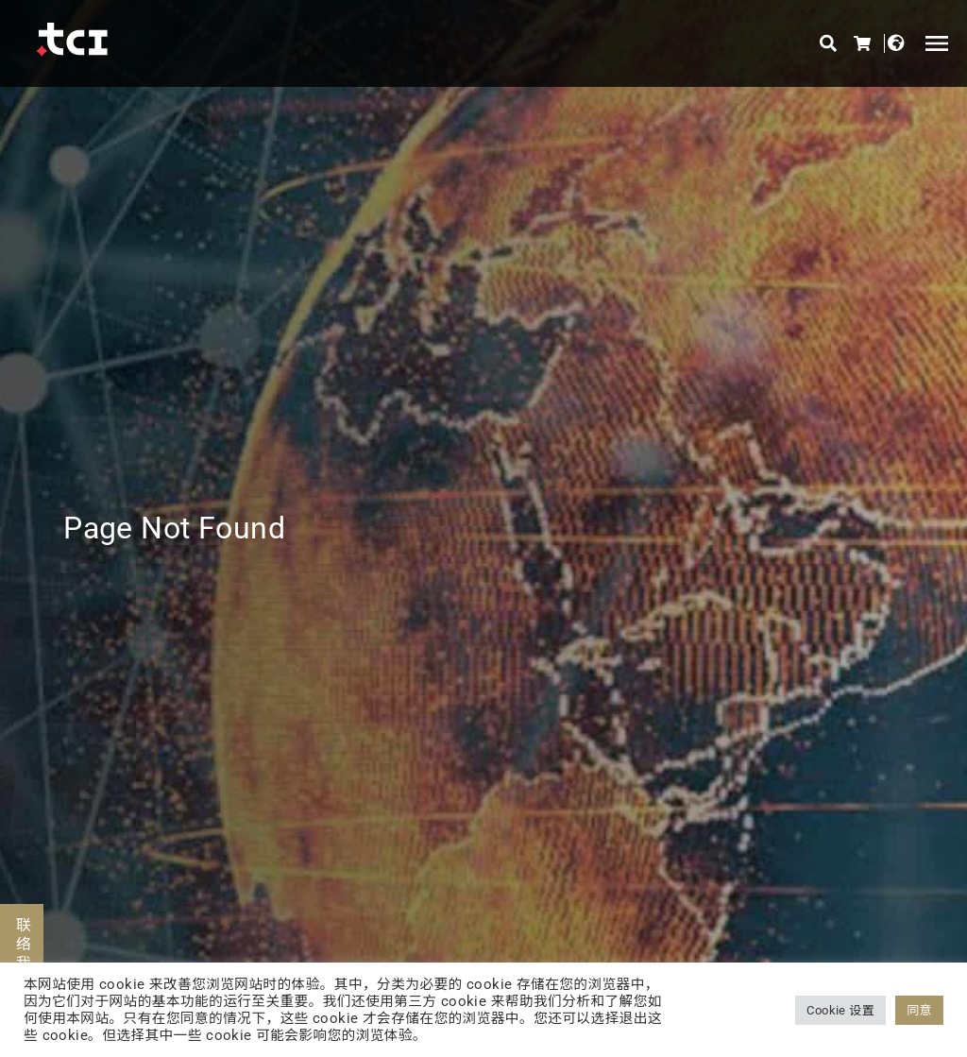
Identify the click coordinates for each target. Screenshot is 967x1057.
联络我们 (22, 954)
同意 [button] (919, 1010)
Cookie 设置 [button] (840, 1010)
